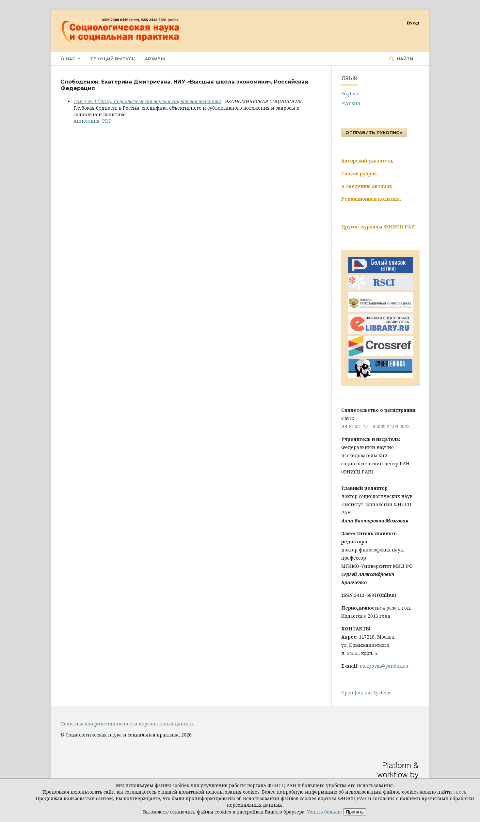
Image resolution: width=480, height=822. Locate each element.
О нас (68, 58)
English (350, 93)
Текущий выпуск (112, 58)
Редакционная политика (371, 199)
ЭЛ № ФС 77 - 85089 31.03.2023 (375, 426)
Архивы (155, 58)
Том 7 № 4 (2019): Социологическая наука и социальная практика (147, 101)
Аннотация (86, 121)
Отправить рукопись (374, 132)
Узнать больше (324, 812)
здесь (459, 792)
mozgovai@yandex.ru (384, 666)
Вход (413, 22)
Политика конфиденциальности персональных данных (127, 724)
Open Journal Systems (366, 693)
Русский (350, 103)
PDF (106, 121)
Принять (355, 811)
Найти (404, 58)
